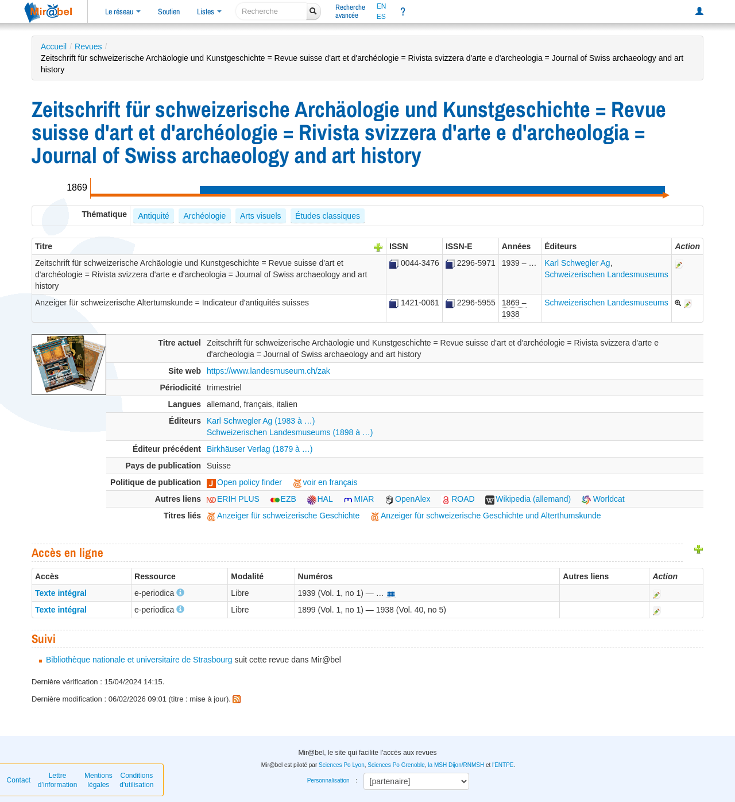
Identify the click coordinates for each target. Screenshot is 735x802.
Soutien (169, 11)
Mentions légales (98, 780)
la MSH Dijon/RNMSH (456, 765)
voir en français (325, 482)
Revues (88, 46)
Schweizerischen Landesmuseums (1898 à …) (290, 432)
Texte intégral (61, 593)
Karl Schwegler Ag (577, 263)
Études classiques (327, 215)
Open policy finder (244, 482)
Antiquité (153, 215)
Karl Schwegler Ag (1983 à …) (261, 420)
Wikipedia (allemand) (528, 498)
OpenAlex (407, 498)
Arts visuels (260, 215)
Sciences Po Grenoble (396, 765)
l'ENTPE (502, 765)
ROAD (457, 498)
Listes (209, 11)
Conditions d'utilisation (136, 780)
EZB (283, 498)
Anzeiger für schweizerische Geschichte (283, 515)
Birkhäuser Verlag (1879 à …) (259, 449)
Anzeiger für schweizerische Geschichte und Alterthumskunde (485, 515)
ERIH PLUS (233, 498)
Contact (18, 780)
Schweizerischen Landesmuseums (606, 274)
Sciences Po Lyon (342, 765)
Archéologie (204, 215)
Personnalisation (328, 780)
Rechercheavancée (350, 11)
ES (381, 17)
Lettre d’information (58, 780)
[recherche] (271, 11)
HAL (320, 498)
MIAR (358, 498)
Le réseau (123, 11)
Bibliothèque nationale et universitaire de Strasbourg (139, 659)
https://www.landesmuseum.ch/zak (268, 370)
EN (381, 6)
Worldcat (603, 498)
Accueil (54, 46)
